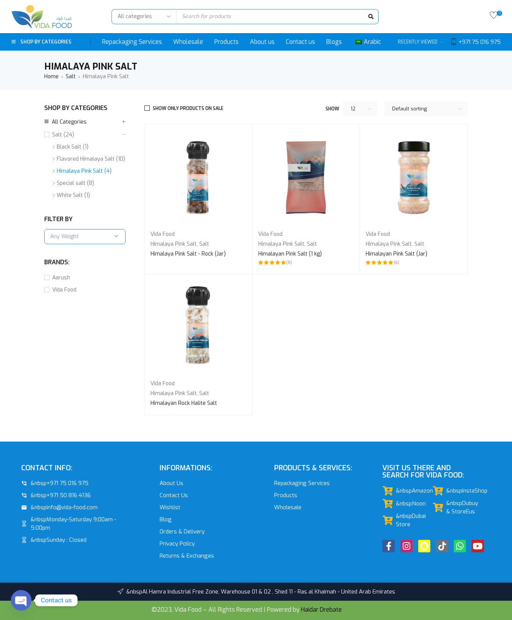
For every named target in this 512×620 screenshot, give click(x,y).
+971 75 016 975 (480, 42)
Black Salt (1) (72, 146)
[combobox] (85, 236)
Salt (71, 76)
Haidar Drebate (321, 610)
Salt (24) (63, 134)
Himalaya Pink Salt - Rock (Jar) (188, 253)
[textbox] (85, 236)
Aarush (61, 277)
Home (51, 76)
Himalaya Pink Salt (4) (84, 171)
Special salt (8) (75, 183)
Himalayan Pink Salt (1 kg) (290, 253)
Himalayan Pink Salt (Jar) (396, 253)
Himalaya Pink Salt (173, 244)
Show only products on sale (188, 108)
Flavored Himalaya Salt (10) (91, 159)
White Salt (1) (73, 195)
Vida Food (64, 289)
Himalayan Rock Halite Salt (183, 403)
